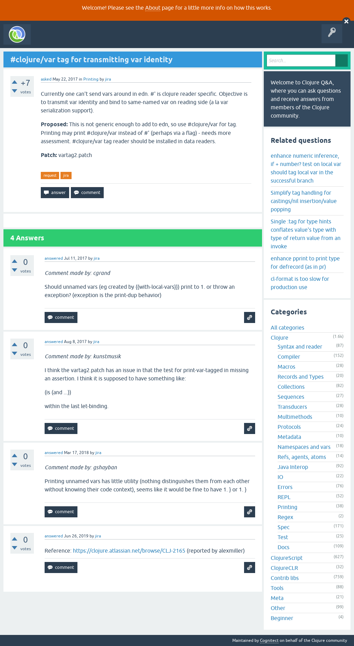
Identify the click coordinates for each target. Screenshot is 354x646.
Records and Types (301, 376)
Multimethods (295, 417)
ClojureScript (286, 558)
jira (66, 175)
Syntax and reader (300, 346)
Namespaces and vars (304, 447)
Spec (283, 527)
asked (46, 79)
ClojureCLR (284, 568)
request (50, 175)
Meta (277, 598)
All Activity (46, 39)
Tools (277, 588)
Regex (285, 517)
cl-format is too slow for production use (300, 283)
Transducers (292, 407)
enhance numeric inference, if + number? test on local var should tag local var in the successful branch (306, 168)
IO (280, 477)
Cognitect (269, 640)
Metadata (289, 437)
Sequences (291, 397)
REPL (284, 497)
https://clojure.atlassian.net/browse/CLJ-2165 (129, 550)
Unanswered (103, 39)
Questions (74, 39)
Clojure (279, 337)
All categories (287, 327)
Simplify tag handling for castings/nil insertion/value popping (304, 201)
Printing (91, 79)
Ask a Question (158, 39)
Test (283, 537)
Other (278, 608)
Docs (283, 547)
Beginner (282, 618)
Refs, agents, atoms (302, 457)
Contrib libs (285, 578)
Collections (291, 387)
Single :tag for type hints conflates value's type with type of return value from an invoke (306, 233)
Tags (129, 39)
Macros (286, 366)
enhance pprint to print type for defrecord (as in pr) (305, 262)
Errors (285, 487)
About (152, 7)
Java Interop (293, 467)
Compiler (289, 356)
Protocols (289, 427)
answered (54, 258)
